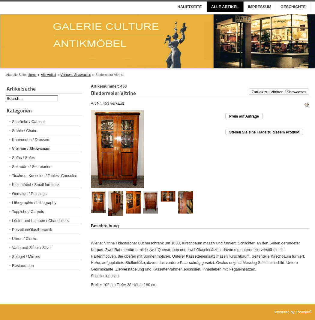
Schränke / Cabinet (28, 121)
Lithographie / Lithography (34, 202)
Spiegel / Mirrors (26, 256)
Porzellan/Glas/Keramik (32, 229)
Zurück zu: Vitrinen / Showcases (278, 92)
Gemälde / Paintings (29, 193)
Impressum (260, 6)
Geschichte (293, 6)
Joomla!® (304, 312)
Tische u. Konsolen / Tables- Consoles (44, 175)
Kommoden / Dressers (31, 139)
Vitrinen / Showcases (76, 74)
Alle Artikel (225, 6)
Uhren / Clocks (24, 238)
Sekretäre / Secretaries (31, 166)
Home (32, 74)
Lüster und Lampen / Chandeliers (40, 220)
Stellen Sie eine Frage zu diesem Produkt (264, 132)
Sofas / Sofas (23, 157)
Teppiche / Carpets (28, 211)
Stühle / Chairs (24, 130)
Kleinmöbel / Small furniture (35, 184)
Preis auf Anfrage (244, 116)
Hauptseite (190, 6)
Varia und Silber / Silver (32, 247)
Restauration (23, 265)
